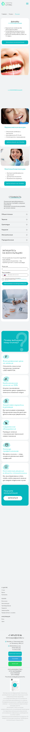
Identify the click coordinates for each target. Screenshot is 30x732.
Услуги (11, 14)
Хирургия (4, 608)
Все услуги (4, 601)
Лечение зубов (5, 610)
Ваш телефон (6, 272)
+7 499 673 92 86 (15, 635)
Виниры (17, 14)
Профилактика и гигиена (8, 612)
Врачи (3, 592)
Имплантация (5, 603)
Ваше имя (5, 266)
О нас (3, 590)
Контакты (4, 594)
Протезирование (6, 605)
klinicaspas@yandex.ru (15, 638)
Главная (4, 14)
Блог (3, 619)
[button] (15, 42)
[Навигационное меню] (27, 3)
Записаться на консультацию (15, 283)
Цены (3, 621)
